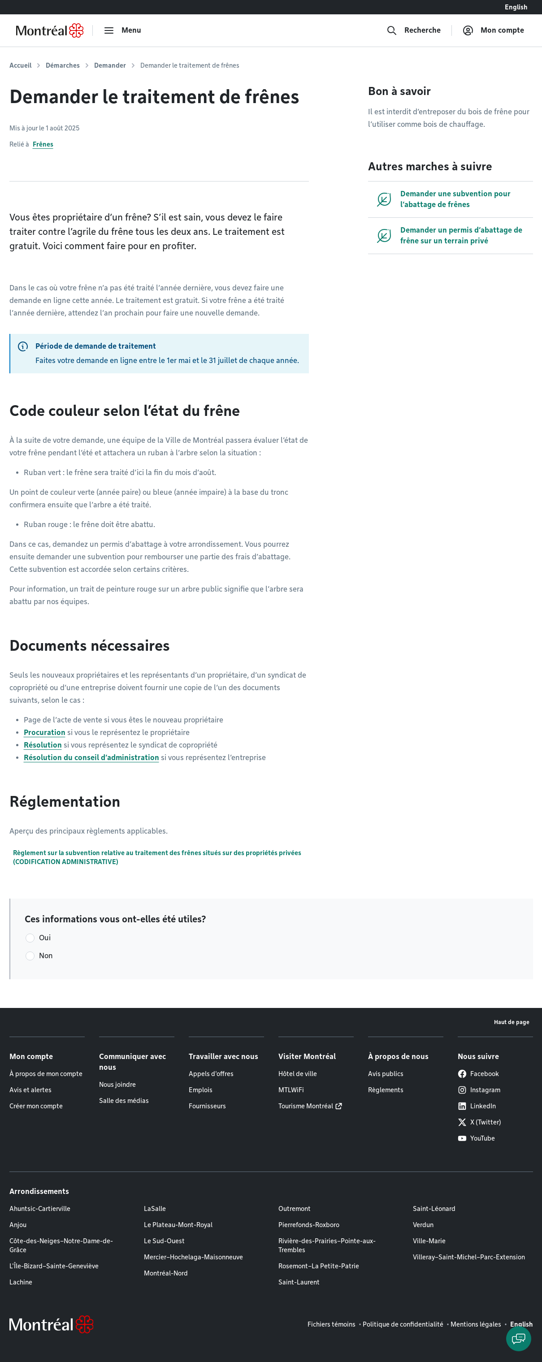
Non (46, 955)
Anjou (17, 1224)
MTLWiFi (291, 1090)
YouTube (476, 1138)
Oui (45, 938)
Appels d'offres (211, 1073)
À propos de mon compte (45, 1073)
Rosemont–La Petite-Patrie (318, 1266)
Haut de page (511, 1022)
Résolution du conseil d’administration (91, 757)
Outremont (294, 1208)
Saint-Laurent (299, 1282)
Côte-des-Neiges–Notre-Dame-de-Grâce (61, 1245)
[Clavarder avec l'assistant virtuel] (518, 1338)
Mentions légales (476, 1324)
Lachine (20, 1282)
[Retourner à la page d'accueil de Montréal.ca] (49, 30)
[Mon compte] (493, 30)
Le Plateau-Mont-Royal (178, 1224)
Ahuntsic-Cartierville (39, 1208)
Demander (110, 65)
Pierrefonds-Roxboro (308, 1224)
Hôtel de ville (297, 1073)
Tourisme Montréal (305, 1106)
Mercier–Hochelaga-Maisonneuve (193, 1257)
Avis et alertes (30, 1090)
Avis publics (385, 1073)
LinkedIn (477, 1106)
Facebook (478, 1073)
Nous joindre (117, 1084)
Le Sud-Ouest (164, 1241)
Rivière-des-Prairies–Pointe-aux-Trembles (327, 1245)
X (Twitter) (479, 1122)
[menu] (122, 30)
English (516, 7)
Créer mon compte (36, 1106)
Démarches (63, 65)
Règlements (385, 1090)
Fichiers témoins (332, 1324)
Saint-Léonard (434, 1208)
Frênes (43, 144)
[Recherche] (413, 30)
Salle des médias (124, 1100)
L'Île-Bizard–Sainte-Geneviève (54, 1266)
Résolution (43, 745)
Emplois (200, 1090)
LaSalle (155, 1208)
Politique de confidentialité (403, 1324)
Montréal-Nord (166, 1273)
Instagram (479, 1089)
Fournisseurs (207, 1106)
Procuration (44, 732)
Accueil (20, 65)
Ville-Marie (429, 1241)
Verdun (423, 1224)
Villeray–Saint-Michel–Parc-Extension (469, 1257)
